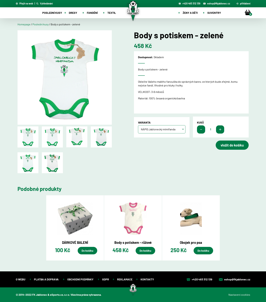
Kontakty (148, 279)
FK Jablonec (39, 294)
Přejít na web (24, 3)
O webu (21, 279)
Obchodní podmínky (80, 279)
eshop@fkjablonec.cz (216, 3)
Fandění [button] (92, 12)
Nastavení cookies (239, 294)
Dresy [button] (73, 12)
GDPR (105, 279)
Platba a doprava (46, 279)
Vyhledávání (44, 3)
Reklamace (124, 279)
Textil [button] (111, 12)
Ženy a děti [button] (190, 12)
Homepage (24, 24)
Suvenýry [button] (214, 12)
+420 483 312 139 (189, 3)
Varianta (144, 122)
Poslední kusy (52, 12)
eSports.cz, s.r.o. (60, 294)
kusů (200, 122)
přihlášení (243, 3)
